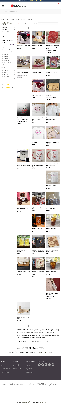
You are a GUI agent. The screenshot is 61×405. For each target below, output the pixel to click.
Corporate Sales (4, 366)
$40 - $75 (6, 76)
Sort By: (35, 23)
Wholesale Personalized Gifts (5, 369)
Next (51, 28)
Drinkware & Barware (9, 32)
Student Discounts (29, 372)
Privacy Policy (16, 364)
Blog (2, 365)
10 (45, 28)
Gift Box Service (29, 368)
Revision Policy (16, 365)
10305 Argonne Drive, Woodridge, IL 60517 (34, 401)
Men (6, 56)
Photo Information (29, 366)
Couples (8, 50)
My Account (28, 364)
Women (7, 58)
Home (2, 15)
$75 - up (6, 78)
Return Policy (15, 366)
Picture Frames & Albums (9, 40)
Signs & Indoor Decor (9, 36)
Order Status (28, 365)
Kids (6, 54)
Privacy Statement (39, 352)
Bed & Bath (9, 29)
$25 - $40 (6, 74)
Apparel (9, 34)
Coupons (28, 371)
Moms (6, 60)
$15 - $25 (6, 72)
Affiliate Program (4, 371)
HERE (46, 352)
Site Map (2, 373)
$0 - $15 (6, 70)
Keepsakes (9, 27)
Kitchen (9, 42)
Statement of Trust (17, 368)
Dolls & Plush (9, 38)
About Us (2, 364)
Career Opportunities (5, 372)
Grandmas (8, 52)
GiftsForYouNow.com (26, 402)
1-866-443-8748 (42, 402)
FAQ (27, 369)
